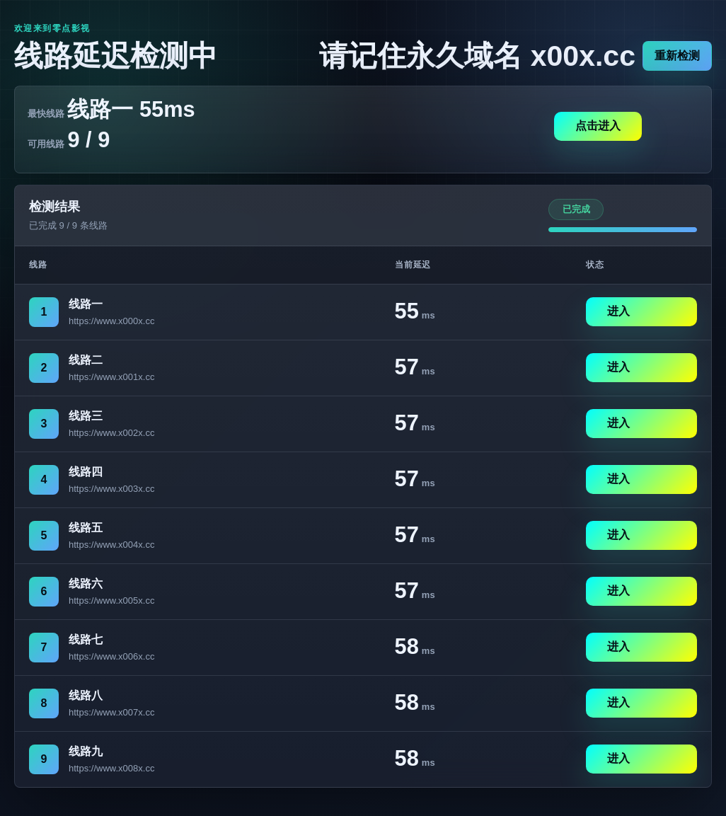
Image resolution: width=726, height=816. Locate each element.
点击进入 (598, 126)
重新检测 (677, 56)
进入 (618, 311)
